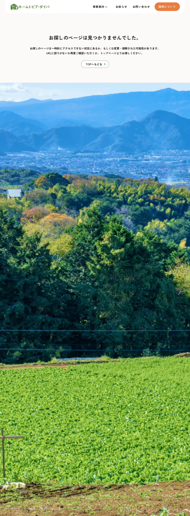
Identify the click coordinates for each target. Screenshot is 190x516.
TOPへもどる (94, 64)
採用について (167, 7)
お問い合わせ (141, 7)
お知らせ (121, 7)
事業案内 (98, 7)
